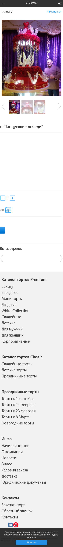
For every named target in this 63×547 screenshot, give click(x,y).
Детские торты (14, 370)
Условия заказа (15, 470)
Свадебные (11, 317)
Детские (9, 323)
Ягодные (9, 305)
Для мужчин (12, 329)
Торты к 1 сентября (18, 399)
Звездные (10, 292)
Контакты (10, 517)
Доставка (10, 476)
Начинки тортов (15, 446)
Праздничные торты (19, 376)
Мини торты (12, 298)
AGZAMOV (31, 3)
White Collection (15, 311)
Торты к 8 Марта (16, 417)
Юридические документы (24, 482)
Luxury (7, 286)
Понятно (31, 542)
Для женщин (13, 335)
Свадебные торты (17, 364)
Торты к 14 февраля (18, 405)
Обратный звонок (17, 511)
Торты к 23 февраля (19, 411)
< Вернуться (53, 11)
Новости (9, 458)
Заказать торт (13, 505)
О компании (12, 452)
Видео (7, 464)
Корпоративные (16, 341)
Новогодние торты (18, 423)
